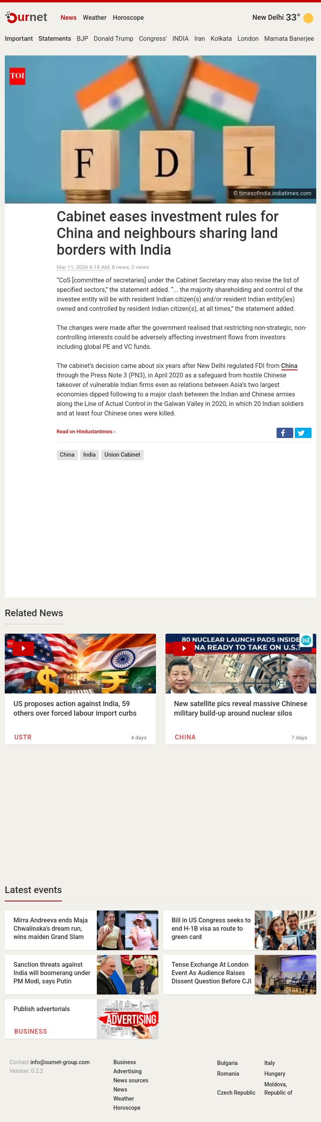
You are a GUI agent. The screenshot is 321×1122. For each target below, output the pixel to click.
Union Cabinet (122, 454)
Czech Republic (236, 1093)
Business (30, 1031)
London (248, 38)
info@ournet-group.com (60, 1062)
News (69, 17)
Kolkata (221, 38)
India (89, 454)
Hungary (274, 1074)
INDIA (181, 38)
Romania (228, 1074)
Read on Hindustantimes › (86, 431)
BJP (82, 38)
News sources (130, 1080)
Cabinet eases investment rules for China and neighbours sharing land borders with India (168, 233)
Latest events (33, 889)
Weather (94, 17)
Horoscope (128, 17)
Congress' (153, 38)
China (289, 366)
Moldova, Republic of (278, 1088)
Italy (269, 1063)
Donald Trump (113, 38)
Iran (199, 38)
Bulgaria (227, 1063)
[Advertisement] (184, 523)
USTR (23, 737)
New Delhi (268, 17)
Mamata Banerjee (289, 38)
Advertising (127, 1071)
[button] (285, 433)
